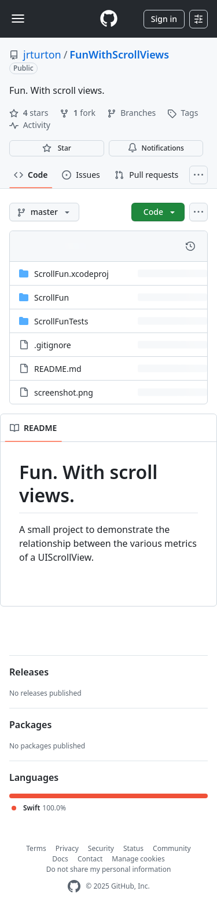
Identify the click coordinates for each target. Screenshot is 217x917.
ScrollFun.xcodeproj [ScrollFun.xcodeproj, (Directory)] (71, 273)
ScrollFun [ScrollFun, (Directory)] (51, 297)
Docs (60, 859)
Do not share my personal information (108, 869)
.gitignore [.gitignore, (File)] (52, 344)
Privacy (67, 848)
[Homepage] (109, 18)
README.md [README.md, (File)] (58, 368)
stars (29, 112)
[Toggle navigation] (18, 18)
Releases (29, 672)
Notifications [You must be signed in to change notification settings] (156, 148)
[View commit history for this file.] (190, 246)
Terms (36, 848)
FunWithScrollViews (119, 54)
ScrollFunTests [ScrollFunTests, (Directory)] (61, 321)
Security (101, 848)
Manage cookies (138, 859)
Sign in (164, 18)
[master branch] (44, 212)
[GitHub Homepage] (74, 886)
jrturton (42, 54)
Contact (90, 859)
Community (172, 848)
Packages (30, 724)
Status (133, 848)
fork (78, 112)
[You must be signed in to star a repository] (56, 148)
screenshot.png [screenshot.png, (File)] (63, 392)
